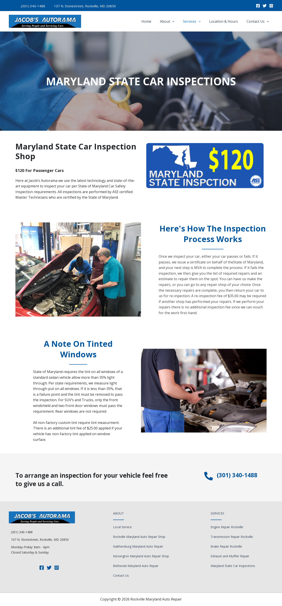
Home (153, 21)
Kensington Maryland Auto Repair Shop (141, 556)
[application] (177, 21)
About (172, 21)
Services (195, 21)
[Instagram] (271, 6)
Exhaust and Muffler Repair (230, 556)
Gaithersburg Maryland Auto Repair (138, 546)
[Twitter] (265, 6)
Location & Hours (225, 21)
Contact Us (258, 21)
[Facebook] (258, 6)
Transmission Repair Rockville (232, 537)
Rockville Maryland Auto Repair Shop (139, 537)
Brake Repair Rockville (226, 546)
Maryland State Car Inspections (233, 566)
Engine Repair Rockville (227, 527)
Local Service (122, 527)
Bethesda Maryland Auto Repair (135, 566)
